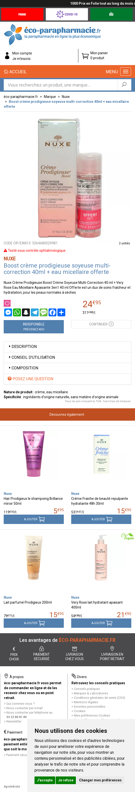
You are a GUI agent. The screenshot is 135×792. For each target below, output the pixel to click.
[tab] (67, 347)
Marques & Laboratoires (91, 693)
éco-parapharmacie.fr (21, 97)
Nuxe (66, 97)
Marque (50, 97)
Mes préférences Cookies (92, 715)
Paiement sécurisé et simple (26, 755)
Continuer (101, 323)
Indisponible (34, 326)
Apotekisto (12, 786)
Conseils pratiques (87, 689)
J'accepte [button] (45, 780)
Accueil (15, 71)
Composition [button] (23, 368)
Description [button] (22, 346)
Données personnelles (89, 706)
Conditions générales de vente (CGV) (99, 698)
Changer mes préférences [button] (100, 780)
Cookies (79, 711)
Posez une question (30, 379)
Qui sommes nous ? (20, 703)
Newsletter (13, 721)
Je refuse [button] (65, 780)
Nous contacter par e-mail (24, 708)
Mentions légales (86, 702)
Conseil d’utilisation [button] (31, 357)
